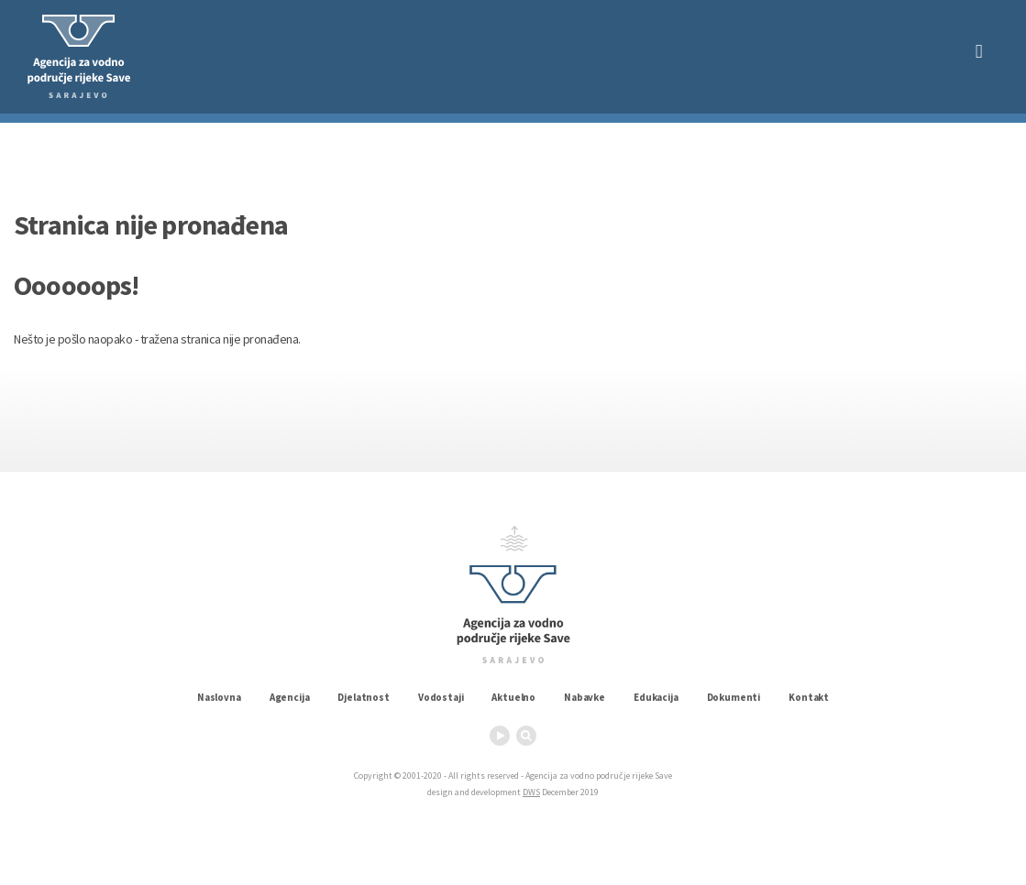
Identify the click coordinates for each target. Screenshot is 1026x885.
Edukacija (656, 697)
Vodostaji (441, 697)
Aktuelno (513, 697)
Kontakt (809, 697)
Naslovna (219, 697)
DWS (531, 792)
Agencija (290, 697)
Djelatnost (363, 697)
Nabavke (584, 697)
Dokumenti (734, 697)
